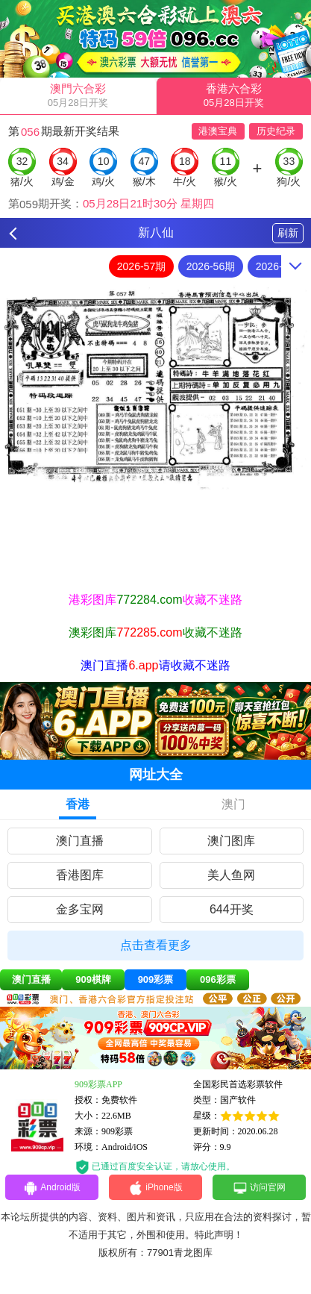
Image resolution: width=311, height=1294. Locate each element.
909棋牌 (93, 979)
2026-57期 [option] (141, 266)
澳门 (233, 804)
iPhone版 (155, 1188)
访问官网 (259, 1188)
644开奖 (232, 909)
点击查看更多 (156, 945)
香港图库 (80, 875)
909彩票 (156, 979)
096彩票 (218, 979)
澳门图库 (231, 840)
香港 (77, 804)
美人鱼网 (231, 875)
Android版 (51, 1188)
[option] (155, 388)
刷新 (287, 233)
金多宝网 (80, 909)
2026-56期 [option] (210, 266)
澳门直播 (80, 840)
